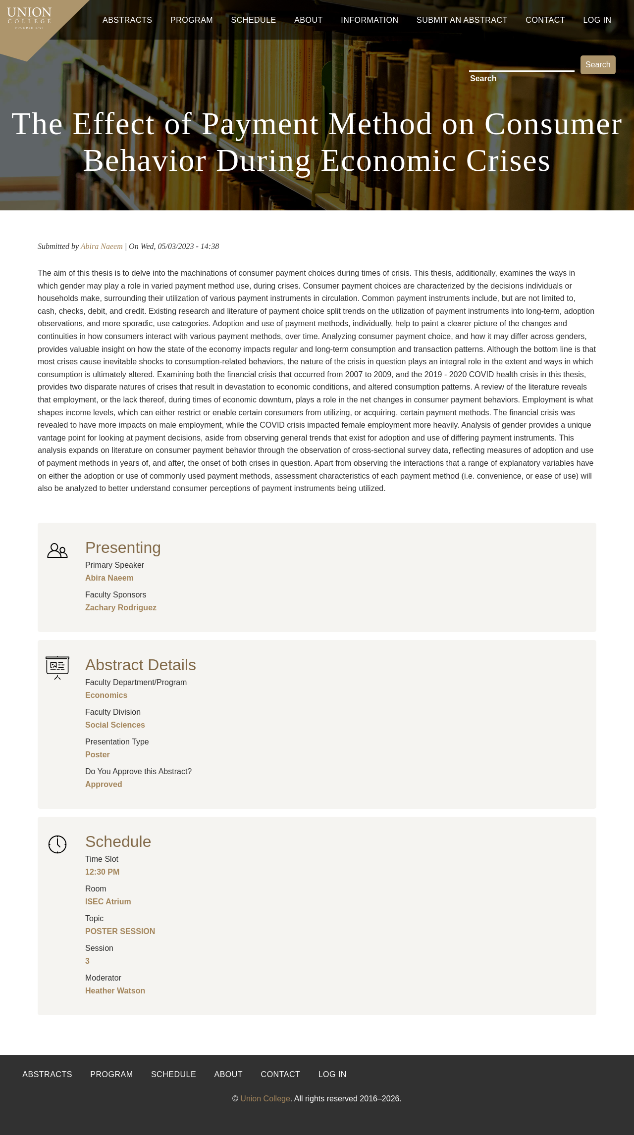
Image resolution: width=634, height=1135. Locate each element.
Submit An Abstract (462, 20)
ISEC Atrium (108, 901)
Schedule (253, 20)
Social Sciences (115, 725)
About (308, 20)
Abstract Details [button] (140, 665)
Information (369, 20)
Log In (597, 20)
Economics (106, 695)
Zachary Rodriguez (121, 607)
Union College (265, 1098)
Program (191, 20)
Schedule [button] (118, 841)
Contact (545, 20)
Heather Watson (115, 991)
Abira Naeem (102, 246)
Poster (97, 754)
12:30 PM (102, 872)
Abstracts (128, 20)
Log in (332, 1074)
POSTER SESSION (120, 931)
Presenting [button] (123, 547)
